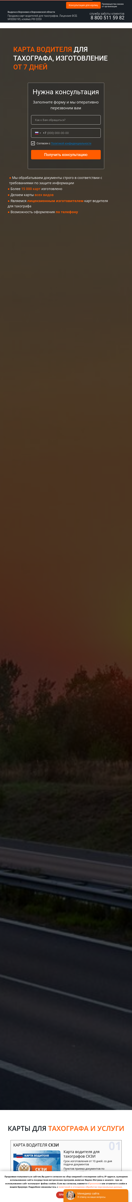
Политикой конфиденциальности (71, 143)
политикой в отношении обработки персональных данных (90, 1186)
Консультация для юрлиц (83, 5)
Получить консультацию (65, 154)
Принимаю (94, 1183)
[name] (66, 120)
